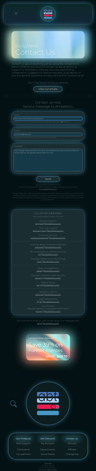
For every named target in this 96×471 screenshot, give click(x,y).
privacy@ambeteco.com (48, 311)
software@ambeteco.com (48, 247)
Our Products (23, 438)
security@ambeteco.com (48, 277)
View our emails (48, 88)
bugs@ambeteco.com (48, 285)
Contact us (72, 438)
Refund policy (52, 470)
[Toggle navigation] (16, 13)
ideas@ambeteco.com (48, 270)
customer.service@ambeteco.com (48, 237)
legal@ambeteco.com (48, 301)
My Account (47, 443)
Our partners (23, 454)
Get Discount (47, 438)
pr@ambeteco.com (48, 254)
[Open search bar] (13, 404)
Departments (47, 449)
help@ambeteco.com (48, 323)
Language (48, 463)
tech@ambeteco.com (48, 261)
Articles (72, 443)
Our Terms (42, 470)
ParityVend (23, 449)
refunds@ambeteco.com (48, 294)
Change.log (72, 454)
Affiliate (72, 449)
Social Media (48, 454)
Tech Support (23, 443)
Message (18, 146)
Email (17, 130)
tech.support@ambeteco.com (48, 230)
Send (48, 178)
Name (17, 115)
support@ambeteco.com (48, 189)
